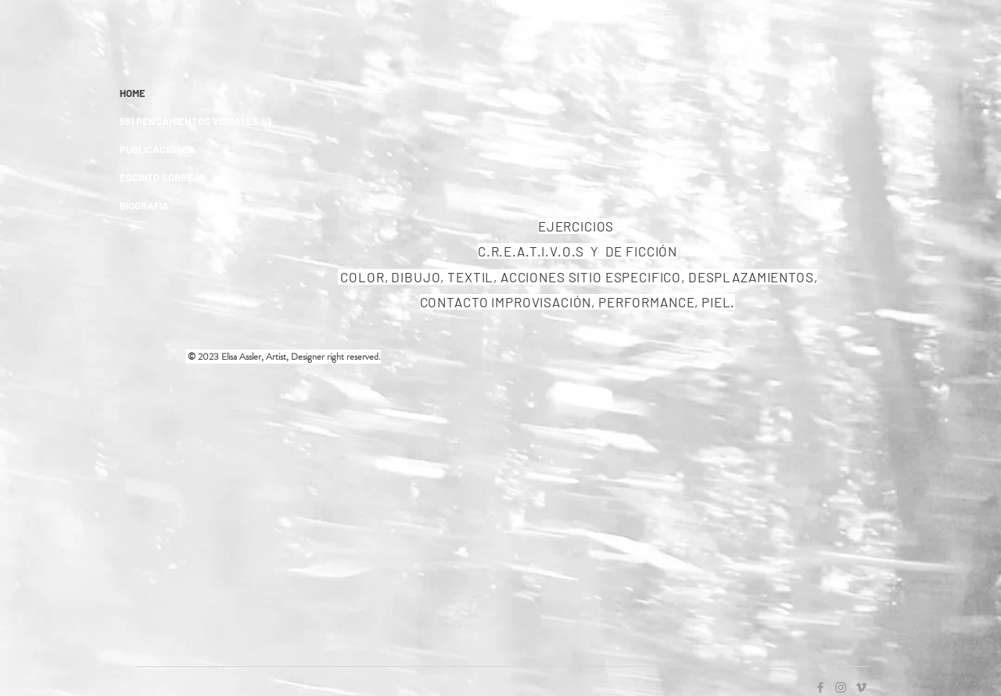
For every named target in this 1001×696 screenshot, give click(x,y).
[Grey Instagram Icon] (841, 687)
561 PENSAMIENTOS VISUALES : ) (195, 121)
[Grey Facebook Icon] (820, 687)
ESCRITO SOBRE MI (162, 177)
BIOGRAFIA (144, 205)
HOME (132, 93)
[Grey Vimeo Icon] (861, 687)
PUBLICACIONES (157, 149)
